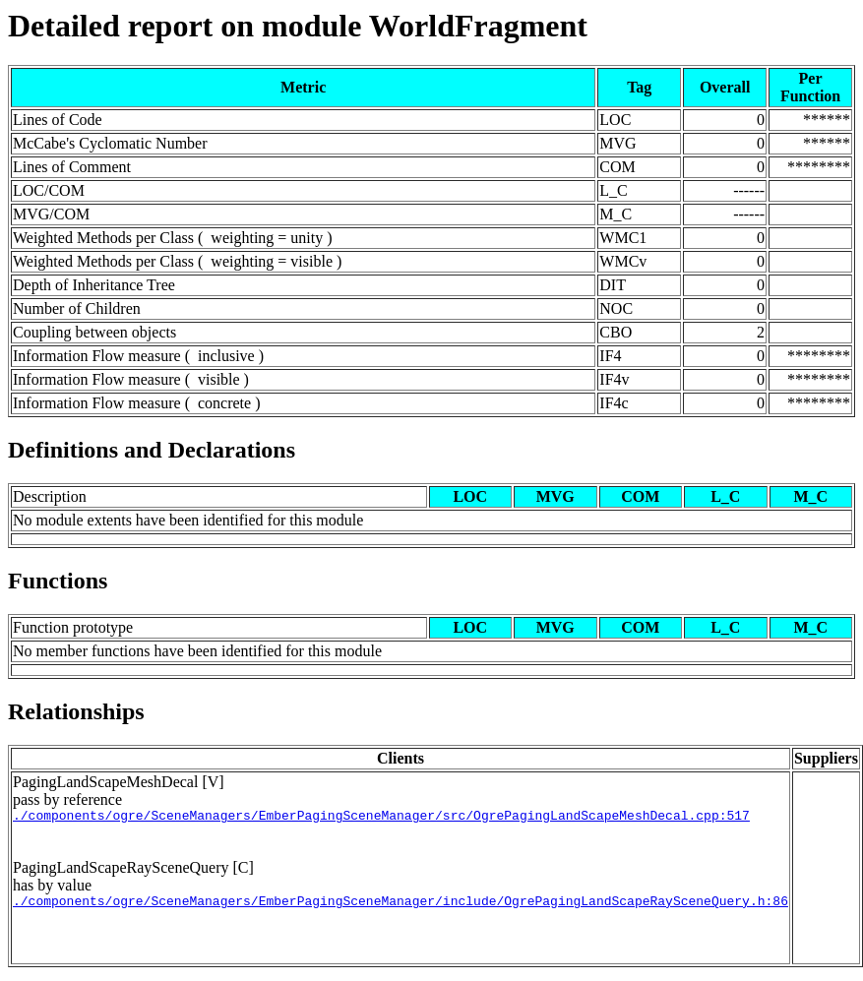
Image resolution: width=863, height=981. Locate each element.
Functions (57, 580)
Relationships (76, 711)
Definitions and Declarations (151, 449)
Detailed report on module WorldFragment (297, 25)
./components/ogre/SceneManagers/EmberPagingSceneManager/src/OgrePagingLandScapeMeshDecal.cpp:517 (381, 818)
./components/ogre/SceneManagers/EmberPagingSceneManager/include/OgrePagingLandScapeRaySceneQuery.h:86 (400, 906)
